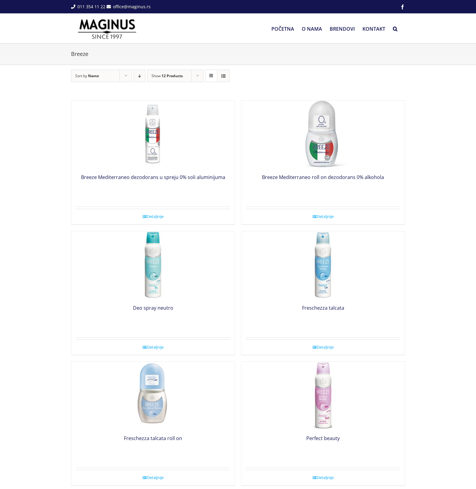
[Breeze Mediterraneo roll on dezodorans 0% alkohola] (323, 134)
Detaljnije (155, 216)
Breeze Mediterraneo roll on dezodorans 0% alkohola (323, 177)
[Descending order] (139, 76)
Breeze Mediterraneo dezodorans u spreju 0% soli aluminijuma (153, 177)
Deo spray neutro (153, 308)
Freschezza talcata (323, 308)
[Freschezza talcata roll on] (153, 395)
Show (167, 75)
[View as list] (223, 76)
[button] (395, 28)
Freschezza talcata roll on (153, 438)
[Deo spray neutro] (153, 264)
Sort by (87, 75)
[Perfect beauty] (323, 395)
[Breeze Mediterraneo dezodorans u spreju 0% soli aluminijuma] (153, 134)
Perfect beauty (323, 438)
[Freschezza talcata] (323, 264)
